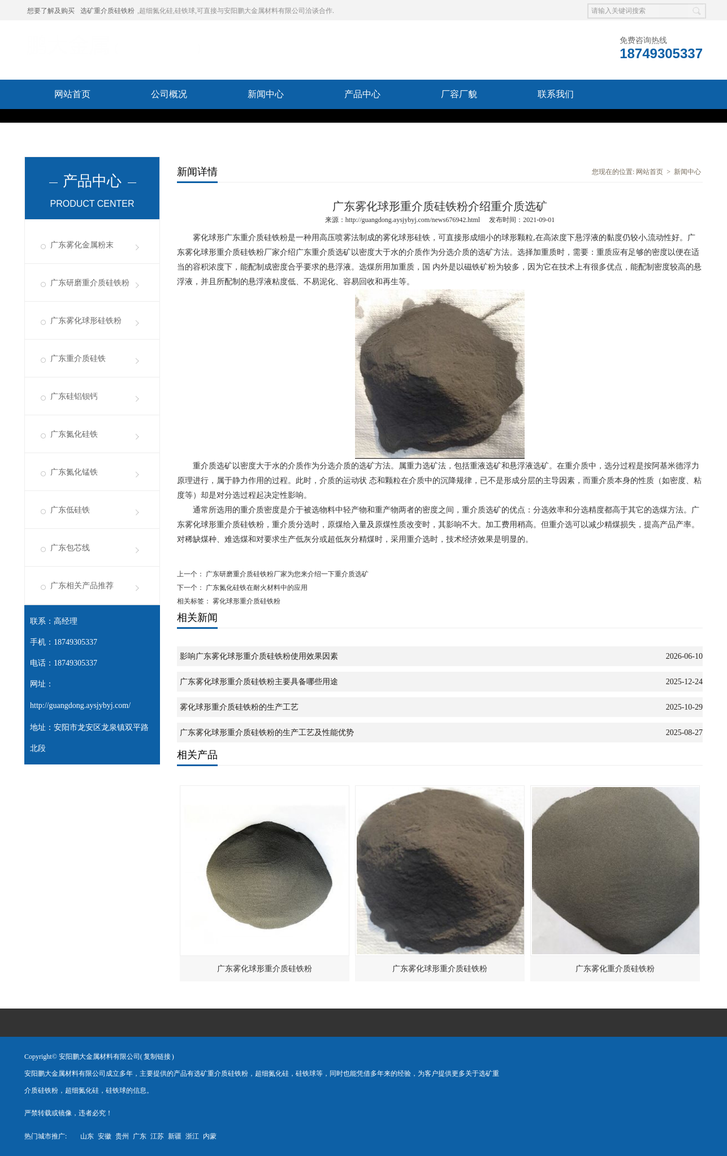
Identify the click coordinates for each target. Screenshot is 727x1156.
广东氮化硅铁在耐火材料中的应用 (256, 588)
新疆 (174, 1136)
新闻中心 (266, 94)
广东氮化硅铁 (74, 434)
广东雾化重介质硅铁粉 (615, 968)
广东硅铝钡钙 (74, 396)
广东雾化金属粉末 (82, 245)
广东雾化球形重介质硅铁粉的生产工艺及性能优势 (267, 732)
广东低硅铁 (70, 510)
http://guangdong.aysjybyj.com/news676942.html (412, 220)
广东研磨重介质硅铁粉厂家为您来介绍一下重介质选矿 (286, 574)
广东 (139, 1136)
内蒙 (210, 1136)
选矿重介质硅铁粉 (107, 11)
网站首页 (72, 94)
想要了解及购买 (51, 11)
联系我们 (556, 94)
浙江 (192, 1136)
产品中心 (362, 94)
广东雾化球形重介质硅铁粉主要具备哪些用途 (259, 681)
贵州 (122, 1136)
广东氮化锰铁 (74, 472)
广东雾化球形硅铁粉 (86, 320)
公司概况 (169, 94)
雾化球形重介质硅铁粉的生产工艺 (239, 707)
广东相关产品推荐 (82, 585)
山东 (87, 1136)
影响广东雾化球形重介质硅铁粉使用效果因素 (259, 656)
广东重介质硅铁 (78, 358)
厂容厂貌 (459, 94)
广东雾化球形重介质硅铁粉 (264, 968)
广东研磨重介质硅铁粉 (89, 283)
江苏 (157, 1136)
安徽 (104, 1136)
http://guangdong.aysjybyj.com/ (80, 705)
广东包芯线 (70, 548)
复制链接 (157, 1057)
